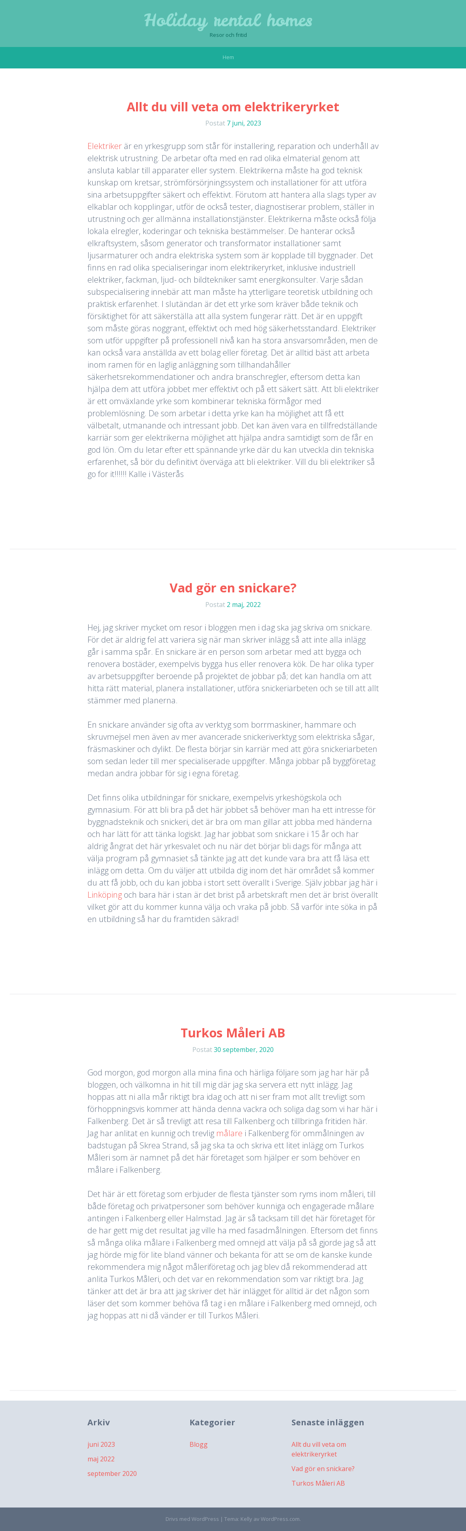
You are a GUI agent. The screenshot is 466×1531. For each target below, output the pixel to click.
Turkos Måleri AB (233, 1032)
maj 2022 (101, 1458)
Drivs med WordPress (192, 1518)
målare (229, 1133)
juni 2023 (101, 1444)
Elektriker (104, 146)
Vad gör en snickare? (233, 587)
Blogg (198, 1444)
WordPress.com (280, 1518)
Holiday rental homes (228, 20)
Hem (228, 57)
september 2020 (112, 1473)
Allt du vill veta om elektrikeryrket (233, 106)
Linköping (104, 894)
